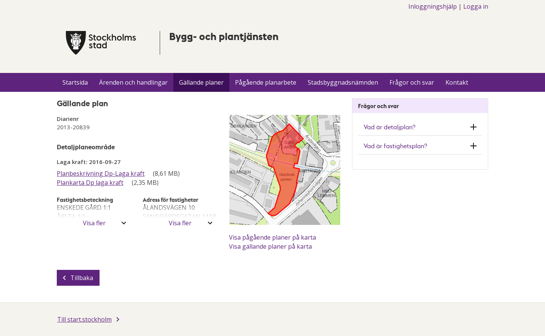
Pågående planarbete (265, 82)
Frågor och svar (411, 82)
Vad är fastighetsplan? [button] (395, 146)
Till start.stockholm (84, 319)
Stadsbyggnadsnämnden (343, 82)
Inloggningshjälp (432, 6)
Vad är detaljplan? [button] (389, 127)
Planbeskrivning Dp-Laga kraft (101, 173)
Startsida (75, 82)
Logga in (475, 6)
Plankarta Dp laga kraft (90, 182)
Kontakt (456, 82)
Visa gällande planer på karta (270, 246)
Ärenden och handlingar (133, 82)
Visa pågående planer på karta (272, 237)
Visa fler (94, 223)
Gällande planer (201, 82)
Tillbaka (81, 278)
